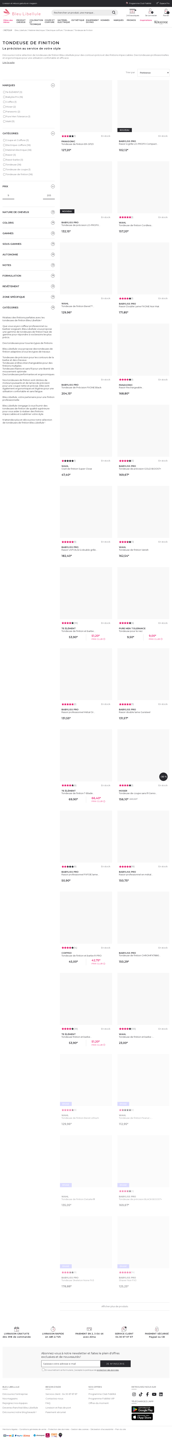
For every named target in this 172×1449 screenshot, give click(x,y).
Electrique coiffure (54, 30)
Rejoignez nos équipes (15, 1403)
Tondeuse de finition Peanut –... (136, 1118)
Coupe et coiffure (50, 21)
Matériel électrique (36, 30)
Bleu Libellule (21, 30)
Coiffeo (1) (11, 101)
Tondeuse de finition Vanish (133, 549)
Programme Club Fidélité (102, 1394)
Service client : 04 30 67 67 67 (61, 1394)
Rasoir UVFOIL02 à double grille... (79, 549)
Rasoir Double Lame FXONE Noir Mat (139, 306)
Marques (119, 20)
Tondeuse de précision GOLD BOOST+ (140, 468)
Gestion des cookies (80, 1429)
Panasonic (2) (13, 111)
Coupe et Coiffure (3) (17, 140)
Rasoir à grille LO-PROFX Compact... (138, 143)
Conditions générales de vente (32, 1429)
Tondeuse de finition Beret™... (77, 306)
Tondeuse (68, 30)
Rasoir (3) (11, 154)
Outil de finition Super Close (76, 468)
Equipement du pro (92, 21)
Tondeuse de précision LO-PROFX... (80, 225)
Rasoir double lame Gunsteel (134, 712)
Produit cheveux (21, 21)
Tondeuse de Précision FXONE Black (81, 387)
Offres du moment (99, 1403)
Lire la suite (9, 62)
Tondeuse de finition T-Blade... (77, 793)
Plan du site (120, 1429)
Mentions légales (10, 1429)
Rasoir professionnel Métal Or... (78, 712)
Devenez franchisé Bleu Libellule (20, 1407)
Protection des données (58, 1429)
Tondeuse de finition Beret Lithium (80, 1118)
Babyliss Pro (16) (14, 97)
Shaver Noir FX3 (127, 1280)
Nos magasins (10, 1398)
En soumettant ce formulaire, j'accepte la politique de (82, 1370)
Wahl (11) (10, 121)
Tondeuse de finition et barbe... (78, 631)
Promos (131, 20)
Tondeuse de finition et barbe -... (136, 1036)
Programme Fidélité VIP (102, 1398)
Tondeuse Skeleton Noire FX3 (77, 1280)
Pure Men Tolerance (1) (18, 116)
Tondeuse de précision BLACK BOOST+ (140, 1199)
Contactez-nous (54, 1398)
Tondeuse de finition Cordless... (136, 225)
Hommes (105, 20)
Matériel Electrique (64, 21)
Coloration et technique (36, 22)
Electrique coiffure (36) (18, 145)
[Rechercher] (113, 13)
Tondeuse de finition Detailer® (78, 1199)
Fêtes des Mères (8, 21)
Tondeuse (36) (13, 164)
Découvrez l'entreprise (15, 1394)
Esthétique (78, 20)
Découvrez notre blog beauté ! (19, 1412)
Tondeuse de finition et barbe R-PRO (81, 955)
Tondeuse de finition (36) (19, 174)
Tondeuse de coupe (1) (18, 169)
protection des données (108, 1370)
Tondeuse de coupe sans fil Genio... (138, 793)
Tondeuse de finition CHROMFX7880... (140, 955)
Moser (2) (11, 106)
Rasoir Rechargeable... (131, 387)
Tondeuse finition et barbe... (76, 1036)
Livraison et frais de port (58, 1407)
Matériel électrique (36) (18, 150)
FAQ (48, 1403)
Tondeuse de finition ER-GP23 (77, 144)
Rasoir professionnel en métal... (136, 874)
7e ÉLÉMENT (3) (14, 92)
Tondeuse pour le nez (130, 631)
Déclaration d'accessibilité (102, 1429)
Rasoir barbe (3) (14, 159)
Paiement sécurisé (56, 1412)
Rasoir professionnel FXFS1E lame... (80, 874)
